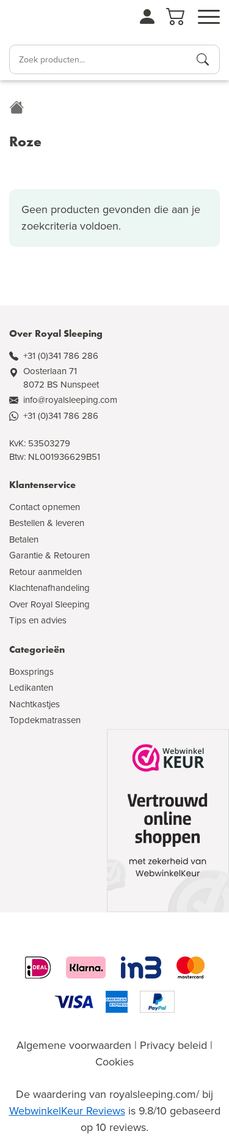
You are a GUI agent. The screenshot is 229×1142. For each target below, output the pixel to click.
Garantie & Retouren (49, 555)
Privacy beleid (173, 1045)
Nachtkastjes (34, 704)
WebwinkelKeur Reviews (67, 1111)
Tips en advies (38, 620)
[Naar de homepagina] (43, 21)
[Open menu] (209, 17)
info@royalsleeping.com (70, 400)
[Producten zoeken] (202, 59)
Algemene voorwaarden (73, 1045)
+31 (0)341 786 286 (60, 356)
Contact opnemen (44, 507)
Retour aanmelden (45, 572)
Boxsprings (31, 671)
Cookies (114, 1062)
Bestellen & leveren (46, 523)
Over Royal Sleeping (49, 604)
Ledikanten (31, 687)
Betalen (23, 539)
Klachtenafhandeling (49, 588)
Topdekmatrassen (45, 720)
